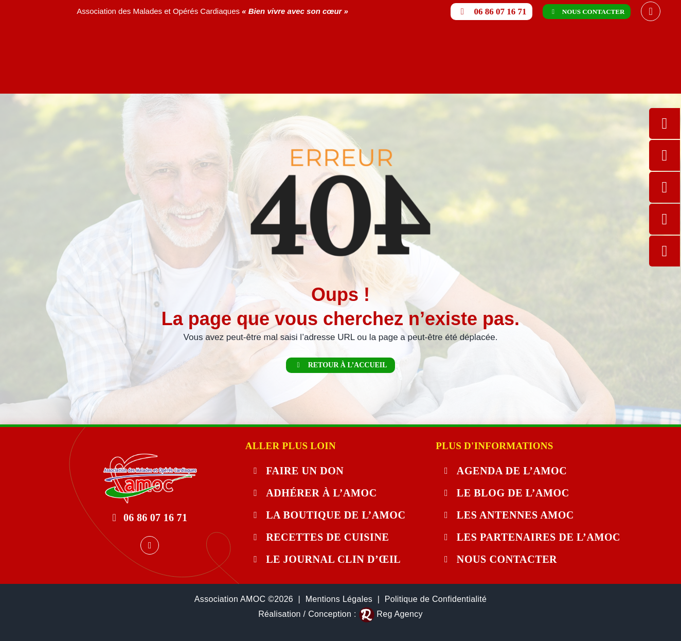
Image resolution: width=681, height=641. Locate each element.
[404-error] (150, 457)
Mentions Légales (339, 599)
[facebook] (650, 11)
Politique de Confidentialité (436, 599)
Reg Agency (399, 614)
